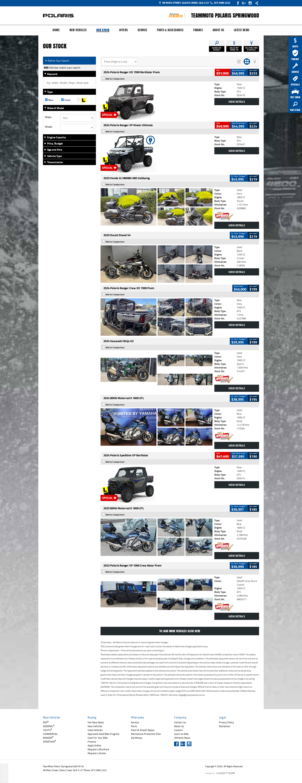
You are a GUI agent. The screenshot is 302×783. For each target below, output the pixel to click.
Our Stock (103, 30)
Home (56, 30)
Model (48, 126)
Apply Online (94, 745)
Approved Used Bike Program (103, 734)
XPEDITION (49, 742)
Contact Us (180, 722)
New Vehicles (78, 30)
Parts (134, 726)
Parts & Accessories (170, 30)
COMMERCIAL (50, 734)
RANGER (48, 738)
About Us (218, 30)
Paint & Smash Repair (143, 730)
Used (65, 100)
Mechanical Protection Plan (146, 734)
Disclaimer (224, 726)
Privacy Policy (226, 722)
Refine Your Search (57, 61)
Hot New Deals (96, 722)
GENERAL (48, 726)
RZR (46, 722)
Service (142, 30)
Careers (178, 730)
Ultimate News (182, 738)
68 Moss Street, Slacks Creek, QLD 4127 (184, 3)
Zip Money (136, 738)
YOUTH (47, 730)
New (49, 100)
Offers (123, 30)
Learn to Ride (181, 734)
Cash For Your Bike (98, 738)
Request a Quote (97, 753)
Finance (198, 30)
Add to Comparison (115, 78)
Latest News (241, 30)
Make (48, 117)
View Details (236, 102)
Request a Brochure (98, 749)
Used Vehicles (95, 730)
